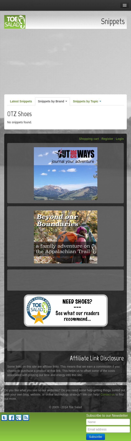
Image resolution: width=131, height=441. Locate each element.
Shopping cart (89, 138)
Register (107, 138)
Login (120, 138)
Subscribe (95, 436)
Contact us (108, 394)
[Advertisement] (65, 60)
